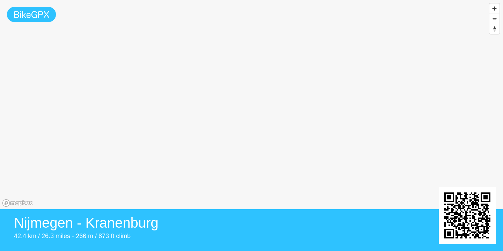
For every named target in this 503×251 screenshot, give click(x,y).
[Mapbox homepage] (17, 203)
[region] (251, 104)
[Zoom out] (494, 19)
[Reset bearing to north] (494, 29)
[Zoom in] (494, 8)
